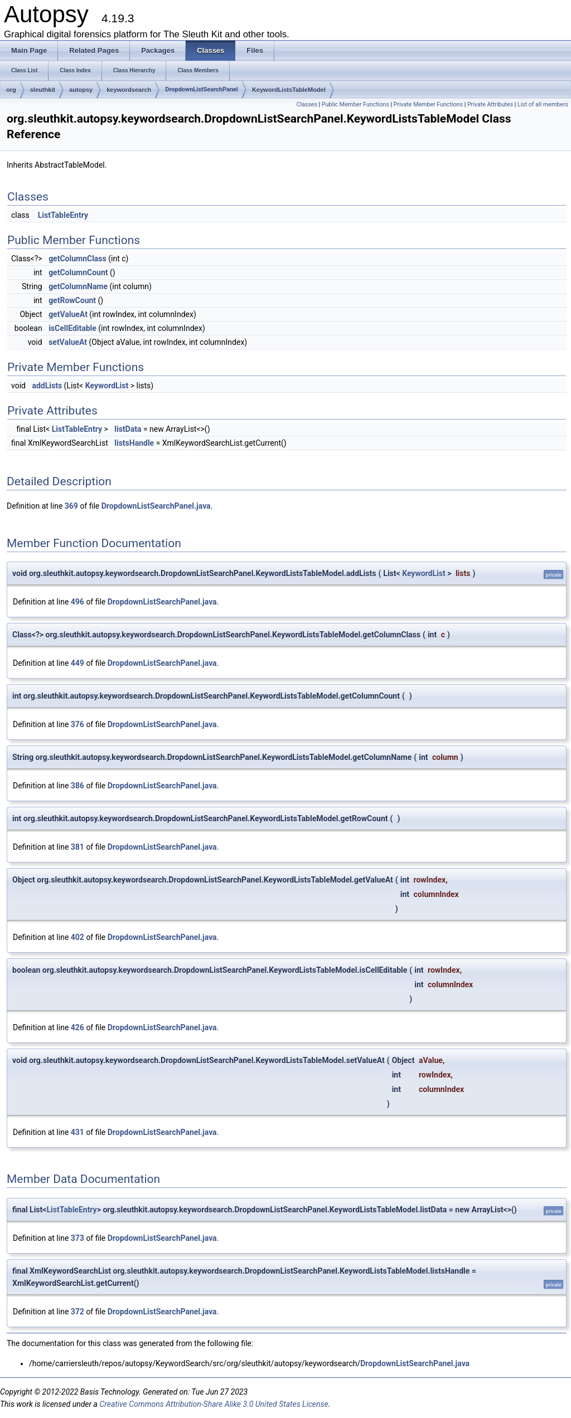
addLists (47, 385)
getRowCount (72, 300)
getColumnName (78, 286)
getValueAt (68, 314)
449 (77, 663)
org (11, 89)
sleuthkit (42, 89)
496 (77, 601)
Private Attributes (490, 104)
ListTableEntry (63, 215)
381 (77, 846)
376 (77, 724)
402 (77, 937)
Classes (306, 104)
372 (77, 1311)
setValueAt (68, 342)
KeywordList (107, 385)
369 (71, 505)
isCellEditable (72, 328)
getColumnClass (78, 258)
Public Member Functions (355, 104)
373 (77, 1238)
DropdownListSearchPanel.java (156, 505)
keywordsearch (129, 89)
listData (127, 429)
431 (77, 1132)
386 (77, 785)
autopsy (81, 89)
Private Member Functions (428, 104)
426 (77, 1027)
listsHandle (134, 442)
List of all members (542, 104)
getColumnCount (78, 272)
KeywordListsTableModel (289, 89)
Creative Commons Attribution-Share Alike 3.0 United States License (213, 1404)
